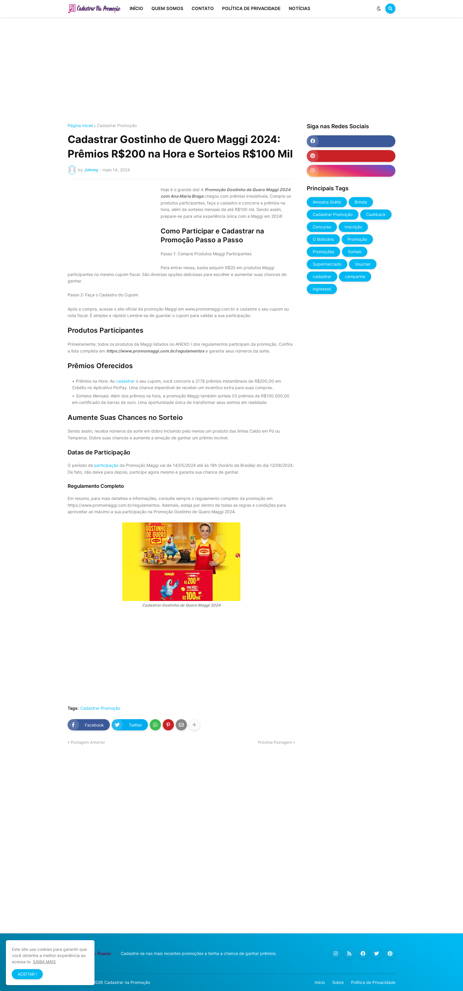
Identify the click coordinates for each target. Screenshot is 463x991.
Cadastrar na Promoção (127, 982)
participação (106, 465)
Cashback (376, 214)
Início (320, 982)
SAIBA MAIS (44, 961)
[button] (378, 9)
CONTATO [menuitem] (203, 8)
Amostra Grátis (327, 201)
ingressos (322, 288)
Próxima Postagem (275, 742)
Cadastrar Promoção (117, 126)
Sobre (338, 982)
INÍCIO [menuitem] (136, 8)
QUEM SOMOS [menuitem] (167, 8)
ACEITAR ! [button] (27, 974)
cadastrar (126, 381)
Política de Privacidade (373, 982)
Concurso (322, 226)
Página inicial (80, 126)
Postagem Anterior (88, 742)
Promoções (323, 251)
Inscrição (353, 226)
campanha (355, 276)
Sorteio (354, 251)
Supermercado (327, 264)
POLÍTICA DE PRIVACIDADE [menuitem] (251, 8)
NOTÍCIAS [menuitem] (299, 8)
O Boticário (323, 239)
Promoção (357, 239)
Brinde (361, 201)
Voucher (363, 264)
